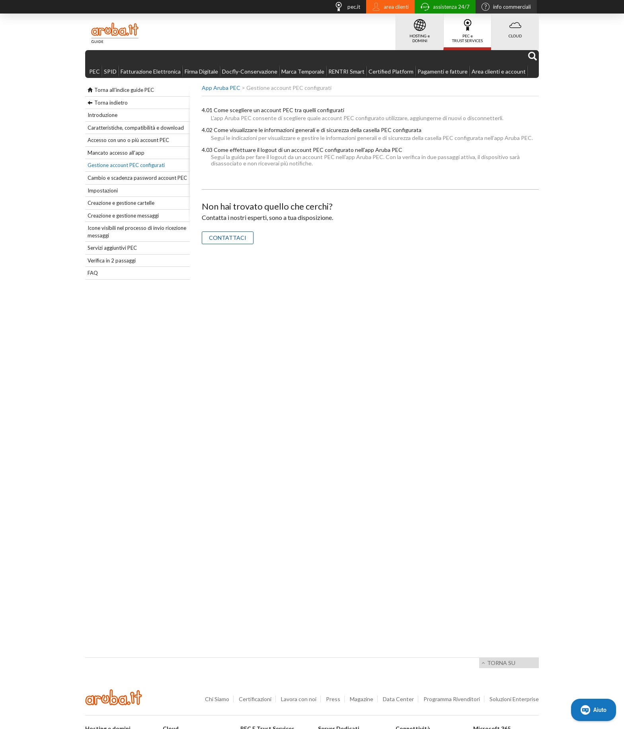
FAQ (93, 273)
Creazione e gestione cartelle (121, 203)
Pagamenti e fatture (442, 71)
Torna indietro (111, 102)
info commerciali (504, 7)
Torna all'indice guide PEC (124, 90)
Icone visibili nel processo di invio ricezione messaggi (137, 232)
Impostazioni (103, 190)
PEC (94, 71)
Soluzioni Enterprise (514, 699)
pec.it (345, 8)
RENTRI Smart (346, 71)
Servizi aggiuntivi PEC (112, 248)
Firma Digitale (201, 71)
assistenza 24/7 (443, 7)
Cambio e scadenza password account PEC (137, 178)
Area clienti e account (499, 71)
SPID (110, 71)
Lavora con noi (298, 699)
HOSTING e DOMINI (419, 28)
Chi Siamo (217, 699)
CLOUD (515, 26)
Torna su (501, 662)
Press (333, 699)
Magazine (361, 699)
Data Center (398, 699)
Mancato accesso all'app (116, 153)
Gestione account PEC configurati (126, 165)
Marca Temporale (302, 71)
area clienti (388, 7)
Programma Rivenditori (451, 699)
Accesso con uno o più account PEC (128, 140)
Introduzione (102, 115)
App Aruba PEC (221, 87)
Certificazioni (255, 699)
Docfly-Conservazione (249, 71)
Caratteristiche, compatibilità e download (136, 127)
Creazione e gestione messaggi (123, 215)
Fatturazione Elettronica (151, 71)
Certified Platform (391, 71)
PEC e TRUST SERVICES (467, 28)
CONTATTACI (227, 237)
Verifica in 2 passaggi (112, 260)
